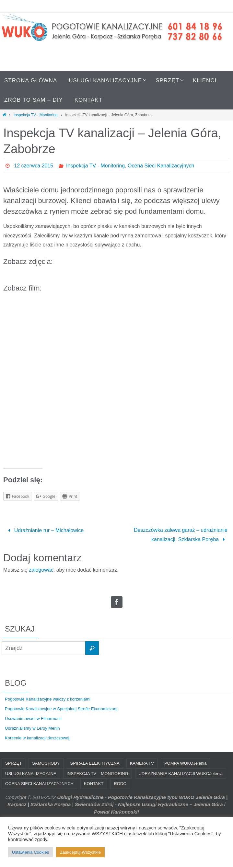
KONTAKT (93, 783)
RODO (120, 783)
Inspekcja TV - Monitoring (36, 115)
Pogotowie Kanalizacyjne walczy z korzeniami (47, 699)
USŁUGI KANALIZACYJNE (30, 773)
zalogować (41, 570)
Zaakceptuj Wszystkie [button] (80, 852)
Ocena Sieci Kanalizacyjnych (161, 165)
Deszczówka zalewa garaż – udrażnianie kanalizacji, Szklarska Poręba (180, 534)
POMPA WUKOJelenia (185, 763)
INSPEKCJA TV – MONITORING (97, 773)
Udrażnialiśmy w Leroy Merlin (32, 728)
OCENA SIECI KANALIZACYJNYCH (39, 783)
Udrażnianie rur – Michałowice (45, 530)
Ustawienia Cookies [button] (30, 852)
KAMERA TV (142, 763)
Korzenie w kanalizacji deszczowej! (37, 738)
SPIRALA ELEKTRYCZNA (95, 763)
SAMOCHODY (46, 763)
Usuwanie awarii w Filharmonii (33, 718)
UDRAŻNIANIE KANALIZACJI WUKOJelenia (181, 773)
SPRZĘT (13, 763)
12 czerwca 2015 (33, 165)
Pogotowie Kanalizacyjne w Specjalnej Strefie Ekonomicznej (61, 708)
